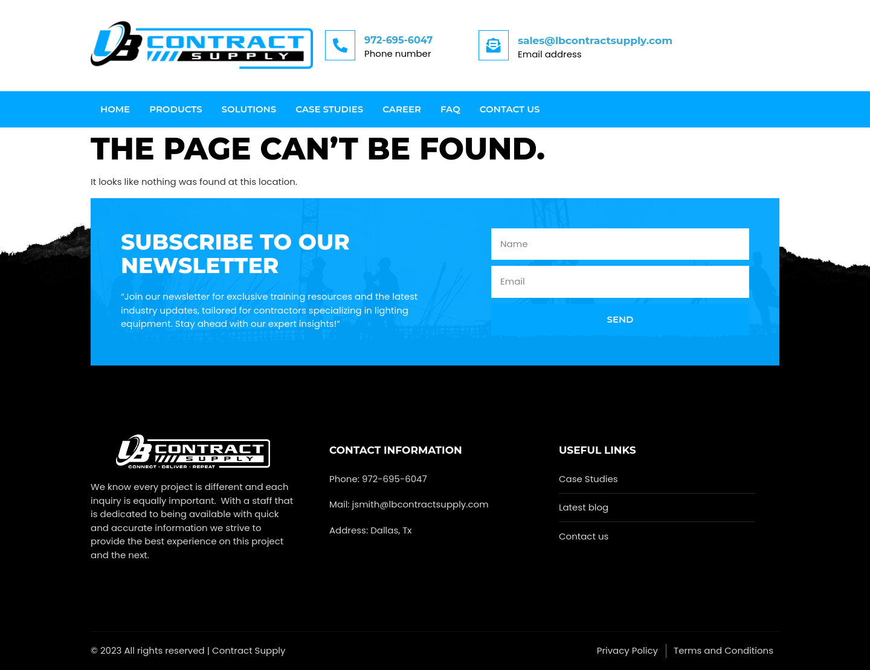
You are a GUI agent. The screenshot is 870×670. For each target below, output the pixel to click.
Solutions (249, 109)
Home (115, 109)
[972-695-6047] (340, 45)
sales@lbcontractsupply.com (595, 40)
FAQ (450, 109)
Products (175, 109)
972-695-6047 (398, 40)
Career (401, 109)
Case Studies (329, 109)
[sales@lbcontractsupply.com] (493, 45)
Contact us (510, 109)
